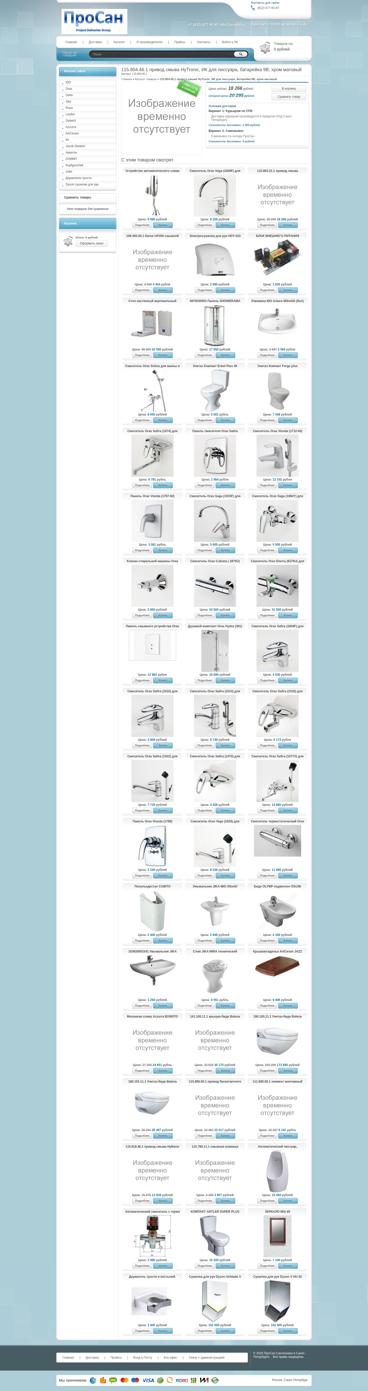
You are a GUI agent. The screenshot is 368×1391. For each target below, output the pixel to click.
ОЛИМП (71, 159)
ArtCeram (72, 133)
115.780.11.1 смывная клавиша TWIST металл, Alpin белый (215, 1147)
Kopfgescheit (74, 165)
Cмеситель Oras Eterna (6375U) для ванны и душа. (277, 561)
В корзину (289, 88)
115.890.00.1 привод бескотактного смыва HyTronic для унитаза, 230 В (214, 1082)
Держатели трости (79, 178)
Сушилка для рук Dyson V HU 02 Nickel (277, 1277)
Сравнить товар (289, 96)
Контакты (203, 42)
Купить (162, 225)
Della (69, 95)
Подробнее (142, 225)
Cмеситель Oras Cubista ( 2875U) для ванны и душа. (215, 561)
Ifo (67, 140)
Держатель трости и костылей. (152, 1277)
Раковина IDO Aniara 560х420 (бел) (277, 301)
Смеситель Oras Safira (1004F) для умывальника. (278, 626)
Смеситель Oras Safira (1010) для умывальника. (152, 692)
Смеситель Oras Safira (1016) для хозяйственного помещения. (277, 692)
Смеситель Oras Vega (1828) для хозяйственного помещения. (215, 822)
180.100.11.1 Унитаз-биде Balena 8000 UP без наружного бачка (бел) (277, 1017)
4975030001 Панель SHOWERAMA (215, 301)
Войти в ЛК (230, 42)
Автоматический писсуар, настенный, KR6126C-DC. (277, 1147)
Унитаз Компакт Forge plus (277, 366)
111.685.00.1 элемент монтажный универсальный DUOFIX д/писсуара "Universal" (277, 1082)
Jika (68, 101)
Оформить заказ (91, 243)
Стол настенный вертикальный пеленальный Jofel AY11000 (153, 301)
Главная (71, 42)
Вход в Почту (142, 1357)
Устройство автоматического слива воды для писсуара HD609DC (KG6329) (153, 171)
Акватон (71, 152)
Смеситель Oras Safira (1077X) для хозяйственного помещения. (277, 757)
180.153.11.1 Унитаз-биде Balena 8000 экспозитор (152, 1082)
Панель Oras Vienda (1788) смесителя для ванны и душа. (152, 822)
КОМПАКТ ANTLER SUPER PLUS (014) (215, 1212)
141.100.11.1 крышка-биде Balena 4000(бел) (215, 1017)
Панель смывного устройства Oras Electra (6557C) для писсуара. (152, 626)
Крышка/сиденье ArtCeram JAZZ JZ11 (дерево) (277, 952)
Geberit (71, 120)
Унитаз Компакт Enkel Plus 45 (215, 366)
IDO (68, 82)
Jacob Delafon (75, 146)
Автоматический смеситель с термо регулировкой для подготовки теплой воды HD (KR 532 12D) (152, 1212)
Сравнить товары (77, 197)
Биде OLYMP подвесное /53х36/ (277, 886)
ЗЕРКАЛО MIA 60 (277, 1211)
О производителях (150, 42)
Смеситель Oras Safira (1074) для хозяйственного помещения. (152, 431)
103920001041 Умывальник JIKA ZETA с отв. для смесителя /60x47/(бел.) (152, 952)
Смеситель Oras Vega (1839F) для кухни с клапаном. (215, 171)
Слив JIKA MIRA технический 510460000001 (215, 952)
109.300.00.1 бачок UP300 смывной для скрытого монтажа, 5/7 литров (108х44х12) (152, 236)
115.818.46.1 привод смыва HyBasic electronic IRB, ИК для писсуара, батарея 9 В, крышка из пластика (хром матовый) (152, 1147)
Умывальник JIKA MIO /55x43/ (215, 886)
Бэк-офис (170, 1357)
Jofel (69, 171)
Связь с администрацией (207, 1357)
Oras (69, 89)
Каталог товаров (145, 79)
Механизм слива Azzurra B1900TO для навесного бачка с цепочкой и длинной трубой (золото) (152, 1017)
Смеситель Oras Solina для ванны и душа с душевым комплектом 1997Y (152, 366)
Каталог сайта (74, 71)
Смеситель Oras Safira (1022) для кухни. (152, 757)
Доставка (95, 42)
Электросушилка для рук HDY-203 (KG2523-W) (215, 236)
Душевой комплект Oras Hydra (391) (215, 626)
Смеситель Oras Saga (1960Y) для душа (277, 496)
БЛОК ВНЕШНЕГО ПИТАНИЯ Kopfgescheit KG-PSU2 (277, 236)
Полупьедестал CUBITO (152, 886)
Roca (69, 108)
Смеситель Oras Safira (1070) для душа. (215, 757)
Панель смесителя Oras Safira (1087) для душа (215, 431)
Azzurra (71, 127)
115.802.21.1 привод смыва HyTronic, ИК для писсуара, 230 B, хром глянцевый (277, 171)
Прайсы (179, 42)
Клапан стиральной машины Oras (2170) (152, 561)
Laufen (70, 114)
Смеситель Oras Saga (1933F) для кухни (215, 496)
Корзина (70, 223)
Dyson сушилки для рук (82, 184)
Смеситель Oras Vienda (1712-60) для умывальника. (277, 431)
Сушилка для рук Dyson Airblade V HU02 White (215, 1277)
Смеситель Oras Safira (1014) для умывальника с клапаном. (215, 692)
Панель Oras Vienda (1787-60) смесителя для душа (152, 496)
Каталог (119, 42)
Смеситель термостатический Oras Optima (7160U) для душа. (277, 822)
